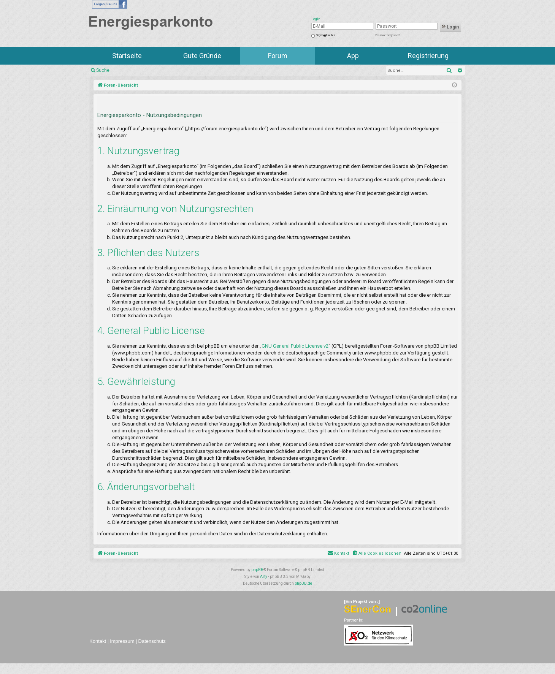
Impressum (122, 641)
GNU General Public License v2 (295, 346)
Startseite (127, 56)
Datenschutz (152, 641)
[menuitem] (376, 553)
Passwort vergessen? (388, 35)
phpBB (257, 570)
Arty (263, 576)
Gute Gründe (202, 56)
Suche (102, 70)
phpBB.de (303, 583)
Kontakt (97, 641)
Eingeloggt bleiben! (325, 35)
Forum (277, 56)
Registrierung (428, 56)
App (353, 56)
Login (450, 27)
